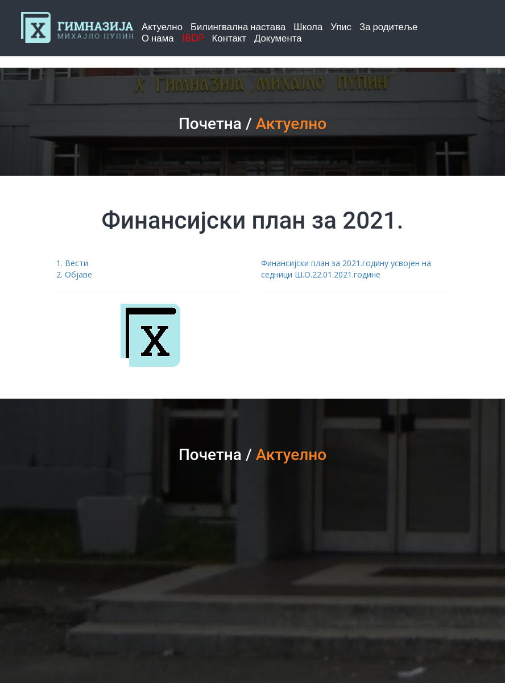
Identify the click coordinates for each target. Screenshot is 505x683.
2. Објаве (74, 274)
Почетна (210, 123)
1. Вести (72, 263)
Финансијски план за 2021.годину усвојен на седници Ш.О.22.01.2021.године (346, 269)
